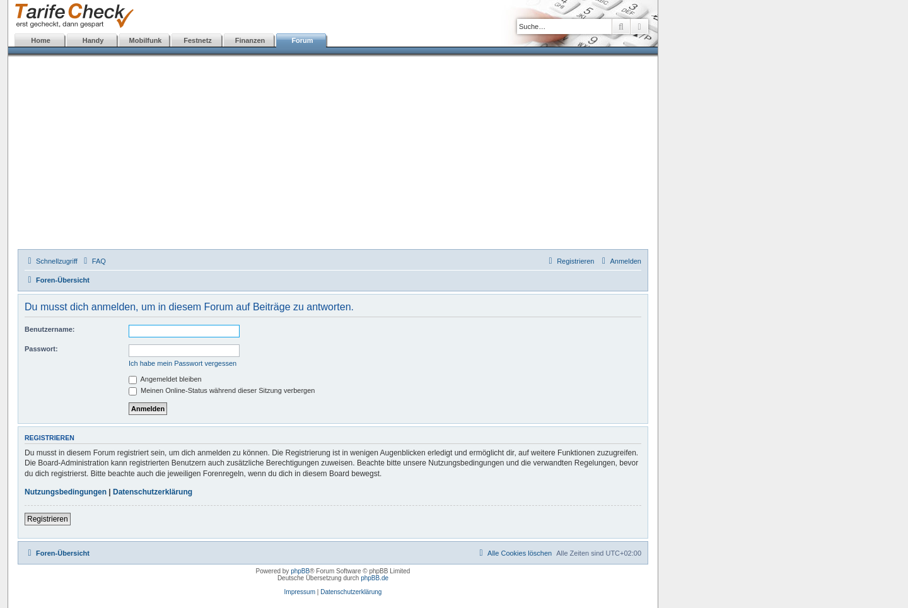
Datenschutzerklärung (152, 492)
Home (40, 40)
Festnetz (197, 40)
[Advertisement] (333, 154)
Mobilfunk (145, 40)
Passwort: (41, 349)
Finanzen (250, 40)
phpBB (300, 571)
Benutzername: (49, 329)
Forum (302, 40)
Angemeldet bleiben (165, 379)
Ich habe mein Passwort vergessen (182, 363)
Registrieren (47, 519)
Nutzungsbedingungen (66, 492)
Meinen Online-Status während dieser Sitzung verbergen (222, 390)
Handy (93, 40)
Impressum (299, 591)
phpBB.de (374, 578)
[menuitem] (93, 261)
